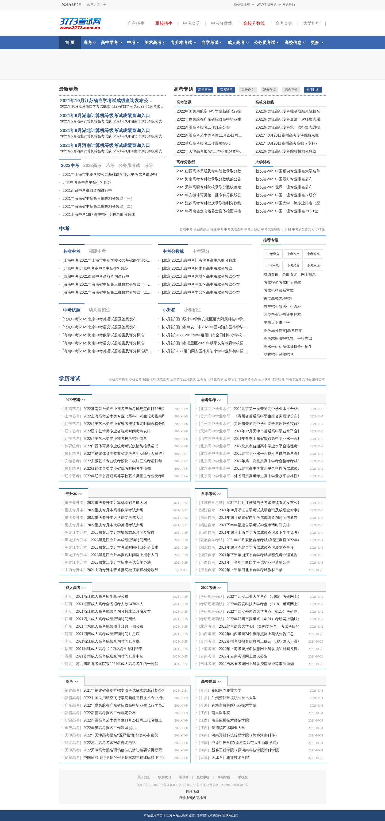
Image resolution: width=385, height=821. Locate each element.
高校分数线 (264, 102)
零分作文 (247, 89)
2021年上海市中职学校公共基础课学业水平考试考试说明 (110, 174)
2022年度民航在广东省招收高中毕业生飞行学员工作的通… (123, 705)
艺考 (110, 165)
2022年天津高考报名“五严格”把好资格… (210, 151)
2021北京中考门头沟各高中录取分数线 (204, 260)
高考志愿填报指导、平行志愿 (288, 338)
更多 (317, 42)
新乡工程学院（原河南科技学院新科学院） (247, 750)
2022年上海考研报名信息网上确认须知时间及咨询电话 (259, 649)
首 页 (70, 42)
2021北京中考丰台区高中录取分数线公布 (206, 292)
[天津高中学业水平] (215, 431)
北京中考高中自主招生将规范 (87, 182)
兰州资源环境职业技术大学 (233, 698)
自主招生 (136, 23)
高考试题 (226, 89)
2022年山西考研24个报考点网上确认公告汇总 (256, 634)
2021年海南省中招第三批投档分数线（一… (116, 284)
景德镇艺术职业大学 (228, 728)
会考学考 (208, 400)
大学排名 (262, 162)
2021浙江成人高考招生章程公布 (102, 597)
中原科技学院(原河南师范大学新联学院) (244, 743)
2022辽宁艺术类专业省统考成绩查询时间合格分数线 (123, 424)
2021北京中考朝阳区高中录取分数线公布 (206, 284)
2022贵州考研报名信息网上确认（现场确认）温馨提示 (259, 641)
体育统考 (278, 379)
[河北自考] (207, 570)
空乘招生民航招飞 (279, 354)
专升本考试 (183, 42)
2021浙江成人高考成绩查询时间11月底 (107, 641)
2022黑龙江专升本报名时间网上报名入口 (124, 555)
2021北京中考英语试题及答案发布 (108, 319)
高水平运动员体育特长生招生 (288, 346)
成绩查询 (162, 379)
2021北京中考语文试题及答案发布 (108, 327)
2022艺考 (73, 400)
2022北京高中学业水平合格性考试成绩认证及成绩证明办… (266, 469)
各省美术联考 (118, 379)
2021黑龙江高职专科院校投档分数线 (286, 151)
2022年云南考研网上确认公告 (243, 656)
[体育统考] (72, 446)
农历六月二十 (96, 5)
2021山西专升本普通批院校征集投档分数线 (122, 570)
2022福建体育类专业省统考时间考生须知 (117, 469)
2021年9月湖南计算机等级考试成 (85, 121)
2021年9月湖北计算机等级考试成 (85, 136)
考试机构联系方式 (279, 290)
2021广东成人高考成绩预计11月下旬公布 (109, 626)
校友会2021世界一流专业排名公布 (284, 187)
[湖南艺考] (72, 409)
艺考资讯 (203, 379)
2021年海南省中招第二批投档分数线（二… (116, 292)
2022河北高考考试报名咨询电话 (109, 743)
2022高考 (92, 165)
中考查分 (191, 23)
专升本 (71, 494)
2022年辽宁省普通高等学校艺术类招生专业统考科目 (123, 476)
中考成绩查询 (233, 229)
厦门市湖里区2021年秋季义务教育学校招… (211, 343)
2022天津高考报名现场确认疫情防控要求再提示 (122, 750)
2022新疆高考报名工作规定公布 (203, 127)
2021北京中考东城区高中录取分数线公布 (206, 276)
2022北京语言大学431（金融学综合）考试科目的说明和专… (259, 626)
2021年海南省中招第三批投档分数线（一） (98, 198)
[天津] (204, 758)
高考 (89, 42)
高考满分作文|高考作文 (283, 330)
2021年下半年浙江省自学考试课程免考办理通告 (258, 555)
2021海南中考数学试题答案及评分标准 (112, 335)
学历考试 (69, 378)
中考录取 (293, 266)
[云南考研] (207, 656)
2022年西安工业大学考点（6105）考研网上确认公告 (262, 597)
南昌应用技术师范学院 (230, 720)
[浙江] (68, 597)
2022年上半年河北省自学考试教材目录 (251, 570)
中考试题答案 (270, 229)
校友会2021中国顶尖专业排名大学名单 (288, 171)
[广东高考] (72, 705)
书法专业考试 (295, 379)
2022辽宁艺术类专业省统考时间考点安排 (117, 431)
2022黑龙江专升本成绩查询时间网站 (121, 540)
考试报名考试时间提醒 (282, 282)
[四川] (68, 619)
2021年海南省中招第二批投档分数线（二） (98, 206)
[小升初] (168, 319)
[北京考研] (207, 626)
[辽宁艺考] (72, 424)
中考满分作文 (301, 229)
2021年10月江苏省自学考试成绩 (85, 106)
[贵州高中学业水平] (215, 416)
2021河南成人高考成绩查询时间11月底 (107, 634)
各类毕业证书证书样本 (282, 314)
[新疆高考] (72, 698)
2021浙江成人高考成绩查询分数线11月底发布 (113, 611)
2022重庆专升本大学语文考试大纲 (115, 518)
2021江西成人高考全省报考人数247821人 (109, 604)
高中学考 (111, 42)
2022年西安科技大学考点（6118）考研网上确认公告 (262, 604)
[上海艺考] (72, 416)
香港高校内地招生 (279, 298)
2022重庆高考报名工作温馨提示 (203, 143)
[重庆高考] (72, 728)
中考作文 (293, 254)
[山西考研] (207, 634)
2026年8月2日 (71, 5)
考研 (148, 165)
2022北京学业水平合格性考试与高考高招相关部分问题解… (266, 454)
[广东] (68, 626)
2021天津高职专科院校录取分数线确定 (209, 187)
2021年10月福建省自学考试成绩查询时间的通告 (258, 518)
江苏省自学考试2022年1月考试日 (138, 106)
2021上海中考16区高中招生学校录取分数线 (99, 214)
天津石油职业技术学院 (230, 758)
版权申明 (203, 777)
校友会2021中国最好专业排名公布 (284, 179)
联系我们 (164, 777)
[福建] (68, 649)
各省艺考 (135, 379)
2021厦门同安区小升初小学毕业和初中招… (211, 351)
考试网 (183, 777)
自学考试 (211, 42)
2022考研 (208, 588)
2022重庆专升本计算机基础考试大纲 (117, 503)
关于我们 (143, 777)
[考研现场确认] (211, 597)
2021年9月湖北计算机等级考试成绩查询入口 (105, 130)
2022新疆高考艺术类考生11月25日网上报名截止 (122, 720)
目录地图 (185, 798)
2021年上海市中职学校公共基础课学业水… (116, 260)
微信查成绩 (242, 5)
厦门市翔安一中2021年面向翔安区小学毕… (211, 327)
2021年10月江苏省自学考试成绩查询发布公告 (262, 503)
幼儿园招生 (99, 310)
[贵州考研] (207, 641)
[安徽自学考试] (211, 540)
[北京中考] (71, 268)
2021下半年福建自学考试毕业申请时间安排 (254, 525)
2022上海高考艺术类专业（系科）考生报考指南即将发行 (123, 416)
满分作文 (269, 89)
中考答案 (313, 254)
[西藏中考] (71, 276)
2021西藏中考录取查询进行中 (87, 190)
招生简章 (216, 379)
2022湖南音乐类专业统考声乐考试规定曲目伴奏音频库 (123, 409)
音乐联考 (264, 379)
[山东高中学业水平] (215, 439)
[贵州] (68, 656)
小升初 (286, 229)
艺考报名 (230, 379)
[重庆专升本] (73, 503)
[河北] (68, 664)
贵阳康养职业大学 (226, 690)
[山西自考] (207, 533)
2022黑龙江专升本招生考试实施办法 (121, 562)
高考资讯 (183, 102)
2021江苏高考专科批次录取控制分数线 (209, 203)
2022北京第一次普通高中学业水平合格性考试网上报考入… (266, 409)
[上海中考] (71, 260)
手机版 (243, 777)
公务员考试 (266, 42)
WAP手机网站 (267, 5)
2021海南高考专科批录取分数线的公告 (209, 179)
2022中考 (70, 165)
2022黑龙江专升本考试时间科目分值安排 (124, 547)
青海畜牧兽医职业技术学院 (233, 705)
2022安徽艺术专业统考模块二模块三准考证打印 (122, 461)
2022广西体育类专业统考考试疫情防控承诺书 (120, 446)
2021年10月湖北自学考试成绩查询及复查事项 (256, 547)
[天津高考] (72, 735)
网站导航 (288, 5)
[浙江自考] (207, 510)
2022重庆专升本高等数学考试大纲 (115, 510)
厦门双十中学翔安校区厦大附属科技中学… (211, 319)
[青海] (204, 705)
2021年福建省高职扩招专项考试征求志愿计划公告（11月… (123, 690)
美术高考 (154, 42)
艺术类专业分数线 (183, 379)
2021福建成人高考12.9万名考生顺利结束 (109, 649)
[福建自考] (207, 518)
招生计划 (149, 379)
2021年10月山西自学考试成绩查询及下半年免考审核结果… (259, 533)
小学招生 (318, 229)
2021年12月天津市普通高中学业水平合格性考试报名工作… (266, 431)
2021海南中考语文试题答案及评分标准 (112, 343)
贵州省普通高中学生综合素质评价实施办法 (266, 424)
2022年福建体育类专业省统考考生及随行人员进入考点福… (123, 454)
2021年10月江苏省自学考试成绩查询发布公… (106, 100)
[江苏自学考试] (211, 503)
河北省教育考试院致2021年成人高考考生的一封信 (117, 664)
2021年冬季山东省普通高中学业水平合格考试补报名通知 (266, 439)
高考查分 (283, 23)
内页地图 (199, 798)
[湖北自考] (207, 547)
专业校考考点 (247, 379)
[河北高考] (72, 743)
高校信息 (295, 42)
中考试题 (71, 310)
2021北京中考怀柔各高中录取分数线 (202, 268)
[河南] (68, 634)
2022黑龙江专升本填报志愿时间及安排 (123, 533)
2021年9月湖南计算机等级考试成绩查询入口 (105, 115)
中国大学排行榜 (277, 322)
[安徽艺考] (72, 461)
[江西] (68, 604)
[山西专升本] (73, 570)
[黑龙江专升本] (75, 533)
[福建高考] (72, 690)
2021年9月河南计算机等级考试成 (85, 151)
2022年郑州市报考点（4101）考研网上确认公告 (262, 619)
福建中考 (216, 229)
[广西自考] (207, 562)
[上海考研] (207, 649)
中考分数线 (221, 23)
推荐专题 (270, 240)
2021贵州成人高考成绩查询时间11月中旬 (109, 656)
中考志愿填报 (313, 267)
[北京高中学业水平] (215, 409)
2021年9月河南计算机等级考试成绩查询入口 (105, 145)
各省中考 (186, 229)
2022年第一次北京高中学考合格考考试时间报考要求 (266, 461)
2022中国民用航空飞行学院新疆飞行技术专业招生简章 (123, 698)
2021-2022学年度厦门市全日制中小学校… (210, 335)
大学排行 (311, 23)
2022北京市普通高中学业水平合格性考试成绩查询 (266, 446)
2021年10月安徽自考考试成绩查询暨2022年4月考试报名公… (262, 540)
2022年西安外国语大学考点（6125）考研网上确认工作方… (262, 611)
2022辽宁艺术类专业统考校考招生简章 (115, 439)
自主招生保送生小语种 (282, 306)
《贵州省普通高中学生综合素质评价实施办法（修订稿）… (266, 416)
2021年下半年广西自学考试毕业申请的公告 (254, 562)
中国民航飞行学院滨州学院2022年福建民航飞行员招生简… (123, 758)
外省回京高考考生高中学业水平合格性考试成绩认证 (266, 476)
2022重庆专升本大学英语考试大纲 (115, 525)
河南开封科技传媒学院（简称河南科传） (245, 735)
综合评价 (291, 89)
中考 (133, 42)
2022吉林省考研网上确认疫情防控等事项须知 (256, 664)
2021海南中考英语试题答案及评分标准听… (116, 351)
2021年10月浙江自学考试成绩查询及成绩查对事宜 (259, 510)
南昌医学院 (220, 713)
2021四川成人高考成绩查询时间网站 (106, 619)
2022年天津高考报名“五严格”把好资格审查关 (120, 735)
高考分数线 (185, 162)
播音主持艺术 (315, 379)
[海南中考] (71, 284)
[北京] (167, 260)
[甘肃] (204, 698)
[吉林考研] (207, 664)
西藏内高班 (202, 229)
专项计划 (312, 89)
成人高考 (238, 42)
